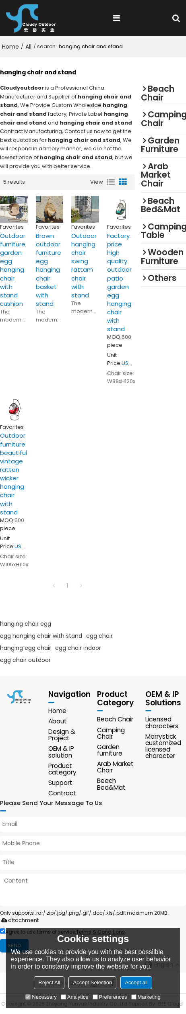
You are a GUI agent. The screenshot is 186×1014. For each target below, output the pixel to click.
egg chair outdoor (25, 660)
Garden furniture (109, 750)
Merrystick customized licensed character (163, 746)
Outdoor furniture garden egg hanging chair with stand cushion (12, 269)
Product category (62, 769)
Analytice (75, 997)
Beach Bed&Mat (111, 783)
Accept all (136, 982)
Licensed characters (161, 722)
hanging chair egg (25, 624)
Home (10, 47)
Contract (62, 793)
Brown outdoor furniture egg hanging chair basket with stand (48, 269)
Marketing (146, 997)
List (111, 182)
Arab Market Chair (115, 767)
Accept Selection (92, 982)
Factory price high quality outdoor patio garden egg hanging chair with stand (119, 282)
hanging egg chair (25, 648)
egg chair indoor (78, 648)
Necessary (40, 997)
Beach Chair (115, 719)
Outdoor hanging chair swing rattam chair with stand (84, 265)
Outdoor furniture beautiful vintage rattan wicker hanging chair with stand (13, 473)
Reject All (49, 982)
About (57, 721)
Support (60, 782)
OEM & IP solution (61, 751)
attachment (18, 920)
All (28, 47)
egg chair (99, 636)
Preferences (110, 997)
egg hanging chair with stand (41, 636)
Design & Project (61, 734)
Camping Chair (111, 733)
